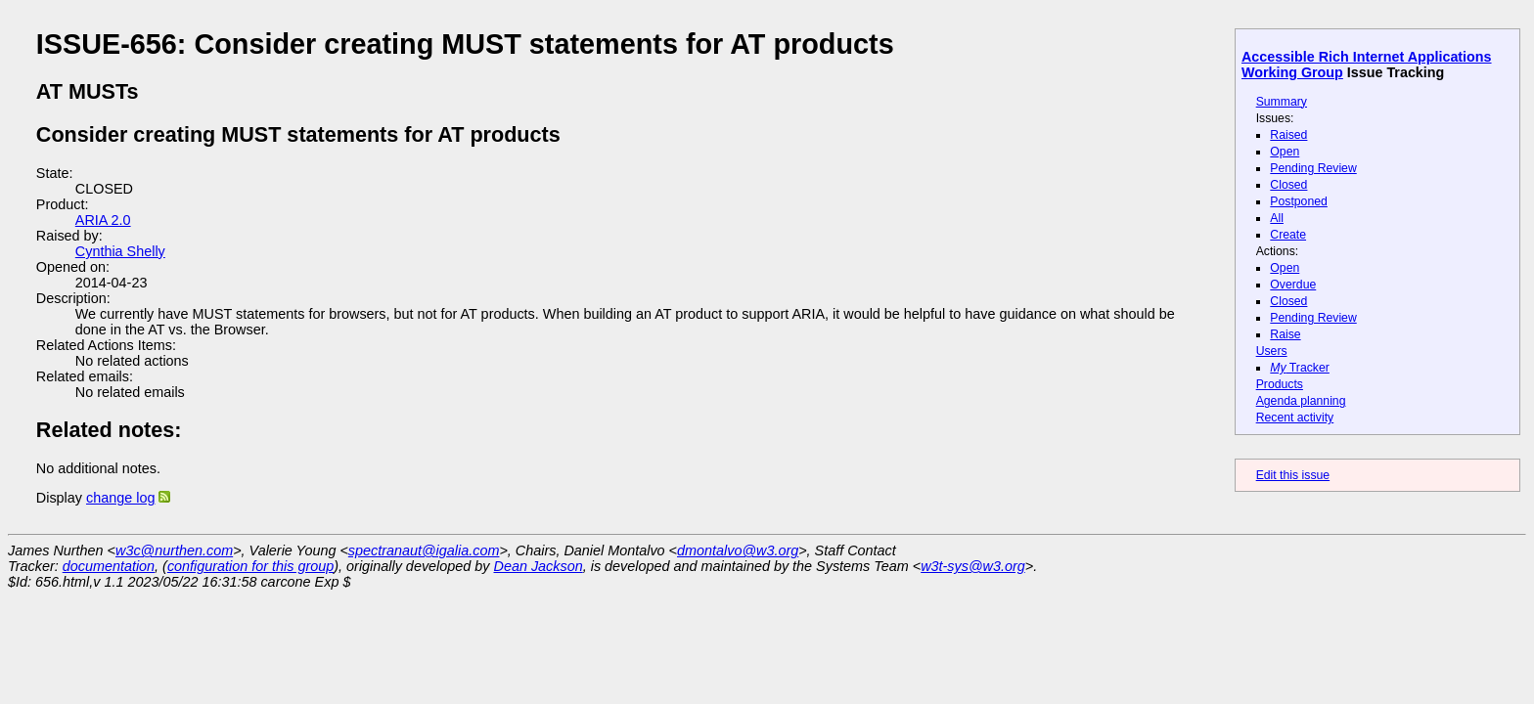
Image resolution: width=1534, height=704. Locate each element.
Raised (1288, 135)
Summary (1281, 102)
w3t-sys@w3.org (973, 566)
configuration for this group (250, 566)
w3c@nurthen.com (174, 550)
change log (120, 498)
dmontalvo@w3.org (737, 550)
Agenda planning (1301, 401)
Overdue (1293, 284)
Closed (1288, 185)
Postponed (1299, 201)
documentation (109, 566)
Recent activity (1295, 417)
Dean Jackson (538, 566)
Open (1284, 151)
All (1277, 218)
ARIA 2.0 (103, 220)
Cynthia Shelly (120, 251)
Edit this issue (1293, 475)
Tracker (1300, 367)
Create (1288, 235)
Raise (1285, 334)
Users (1271, 351)
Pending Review (1313, 168)
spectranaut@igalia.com (424, 550)
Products (1279, 384)
